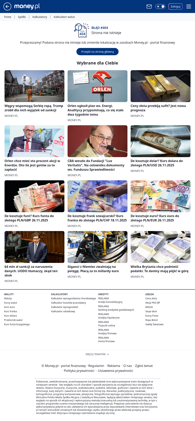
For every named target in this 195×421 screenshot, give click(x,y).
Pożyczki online (106, 325)
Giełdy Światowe (154, 324)
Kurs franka (10, 311)
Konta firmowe (106, 341)
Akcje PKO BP (152, 302)
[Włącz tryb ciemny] (160, 6)
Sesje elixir (151, 311)
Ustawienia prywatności (114, 370)
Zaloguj (175, 6)
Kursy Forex (151, 315)
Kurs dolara (10, 315)
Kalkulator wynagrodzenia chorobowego (73, 298)
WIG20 (149, 307)
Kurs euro (9, 307)
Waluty (8, 298)
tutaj (111, 413)
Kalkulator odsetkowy (63, 311)
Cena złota (151, 298)
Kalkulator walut (64, 17)
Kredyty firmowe (107, 333)
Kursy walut (10, 302)
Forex (7, 17)
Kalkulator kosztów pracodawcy (68, 302)
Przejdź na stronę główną (97, 51)
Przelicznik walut (13, 320)
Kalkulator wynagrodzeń (64, 307)
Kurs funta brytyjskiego (17, 324)
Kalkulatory (39, 17)
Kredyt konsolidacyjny (110, 302)
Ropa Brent (151, 320)
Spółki (22, 17)
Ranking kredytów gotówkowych (116, 309)
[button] (189, 6)
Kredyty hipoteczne (109, 317)
